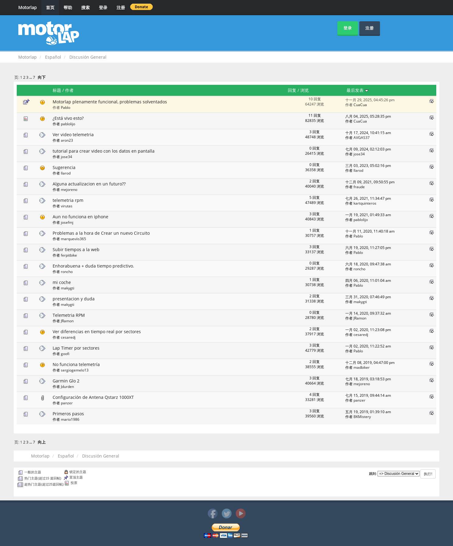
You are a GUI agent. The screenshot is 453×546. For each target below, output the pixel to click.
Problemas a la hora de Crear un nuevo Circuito (101, 233)
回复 (292, 90)
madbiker (362, 367)
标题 (57, 90)
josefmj (67, 222)
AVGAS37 (362, 137)
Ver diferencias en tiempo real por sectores (97, 331)
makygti (67, 287)
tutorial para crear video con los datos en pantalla (104, 151)
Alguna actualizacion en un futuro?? (89, 184)
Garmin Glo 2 (66, 381)
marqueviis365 (73, 238)
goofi (65, 353)
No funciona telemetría (76, 364)
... (31, 77)
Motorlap (27, 7)
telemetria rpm (68, 200)
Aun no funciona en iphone (80, 216)
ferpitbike (69, 255)
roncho (67, 271)
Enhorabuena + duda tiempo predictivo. (93, 266)
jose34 (66, 156)
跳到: (373, 473)
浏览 (304, 90)
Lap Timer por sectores (76, 348)
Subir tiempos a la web (76, 249)
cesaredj (68, 337)
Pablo (65, 107)
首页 (50, 7)
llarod (66, 173)
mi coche (62, 282)
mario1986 (70, 419)
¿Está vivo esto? (68, 118)
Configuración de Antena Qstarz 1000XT (93, 397)
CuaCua (360, 104)
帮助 (68, 7)
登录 (103, 7)
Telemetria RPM (69, 315)
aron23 (67, 140)
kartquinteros (365, 203)
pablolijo (68, 123)
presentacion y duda (74, 299)
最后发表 (357, 90)
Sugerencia (64, 167)
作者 (69, 90)
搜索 (85, 7)
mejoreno (69, 189)
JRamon (67, 320)
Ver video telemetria (73, 134)
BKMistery (362, 416)
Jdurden (67, 386)
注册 (121, 7)
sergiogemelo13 (75, 370)
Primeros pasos (68, 413)
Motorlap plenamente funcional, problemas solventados (110, 102)
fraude (359, 186)
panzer (67, 402)
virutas (66, 205)
